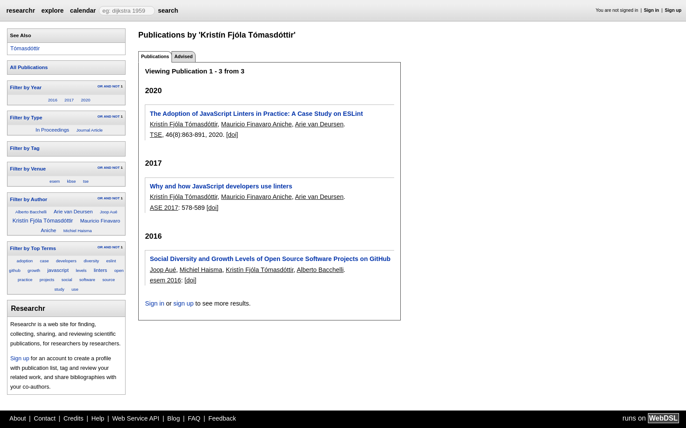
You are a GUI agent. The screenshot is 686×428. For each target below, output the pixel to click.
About (18, 418)
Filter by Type (26, 117)
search (168, 10)
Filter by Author (28, 199)
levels (81, 270)
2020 (85, 99)
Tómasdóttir (25, 48)
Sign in (651, 10)
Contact (45, 418)
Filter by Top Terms (33, 248)
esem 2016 (165, 280)
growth (34, 270)
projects (46, 279)
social (66, 279)
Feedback (222, 418)
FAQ (194, 418)
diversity (91, 260)
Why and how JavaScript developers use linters (221, 186)
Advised (183, 56)
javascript (58, 270)
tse (86, 181)
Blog (173, 418)
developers (66, 260)
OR (100, 86)
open (118, 270)
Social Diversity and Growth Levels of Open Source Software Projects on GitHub (270, 258)
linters (100, 270)
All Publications (29, 67)
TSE (156, 134)
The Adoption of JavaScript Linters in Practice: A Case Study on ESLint (256, 113)
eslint (111, 260)
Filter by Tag (25, 148)
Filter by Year (26, 87)
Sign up (673, 10)
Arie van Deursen (73, 211)
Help (98, 418)
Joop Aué (108, 211)
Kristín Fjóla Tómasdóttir (42, 220)
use (75, 289)
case (44, 260)
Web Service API (135, 418)
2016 (52, 99)
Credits (73, 418)
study (59, 289)
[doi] (232, 134)
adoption (25, 260)
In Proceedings (52, 129)
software (87, 279)
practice (25, 279)
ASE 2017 (164, 207)
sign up (183, 303)
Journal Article (89, 130)
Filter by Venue (28, 168)
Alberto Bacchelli (30, 211)
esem (54, 181)
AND (107, 86)
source (108, 279)
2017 (69, 99)
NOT (116, 86)
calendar (83, 10)
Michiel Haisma (77, 230)
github (15, 270)
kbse (71, 181)
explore (52, 10)
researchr (20, 10)
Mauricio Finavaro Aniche (256, 124)
